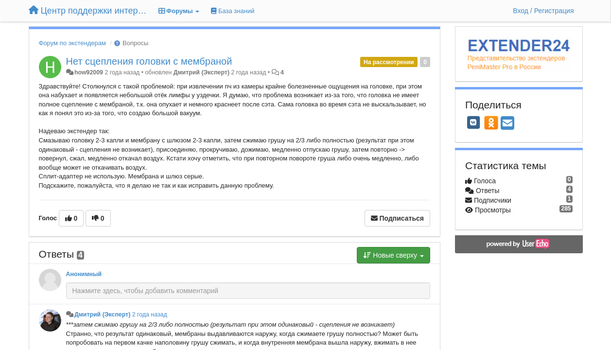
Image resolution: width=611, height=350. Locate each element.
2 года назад (149, 314)
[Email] (507, 123)
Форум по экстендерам (72, 43)
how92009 (88, 72)
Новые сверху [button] (393, 255)
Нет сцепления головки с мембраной (149, 61)
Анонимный (84, 274)
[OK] (491, 122)
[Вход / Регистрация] (543, 10)
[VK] (473, 122)
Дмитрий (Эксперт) (201, 72)
